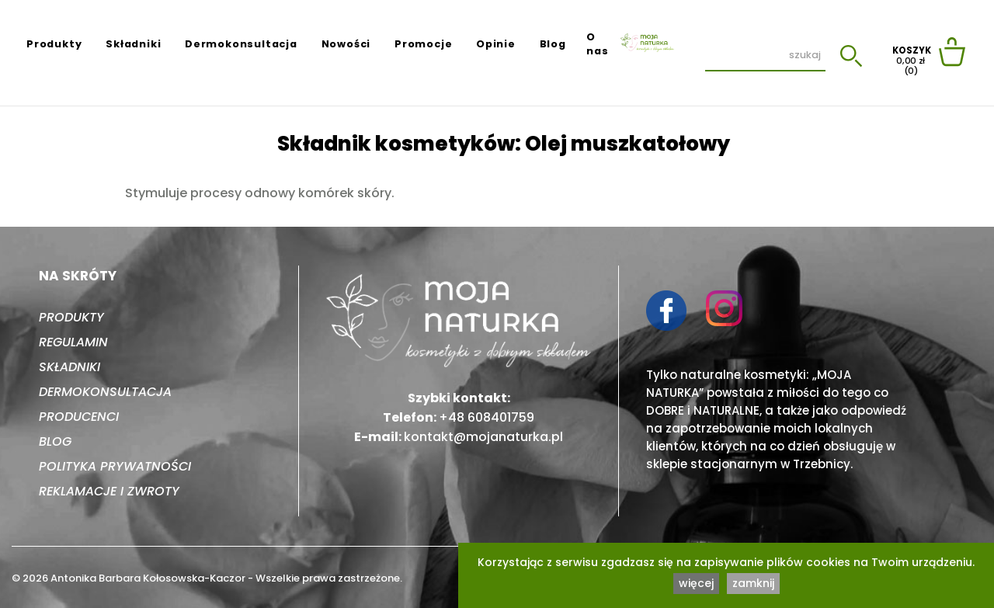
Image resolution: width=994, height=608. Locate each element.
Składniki (133, 43)
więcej (696, 583)
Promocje (423, 43)
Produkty (54, 43)
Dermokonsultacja (241, 43)
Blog (553, 43)
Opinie (496, 43)
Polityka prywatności (115, 466)
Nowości (346, 43)
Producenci (79, 417)
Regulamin (73, 342)
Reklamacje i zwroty (109, 491)
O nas (597, 43)
